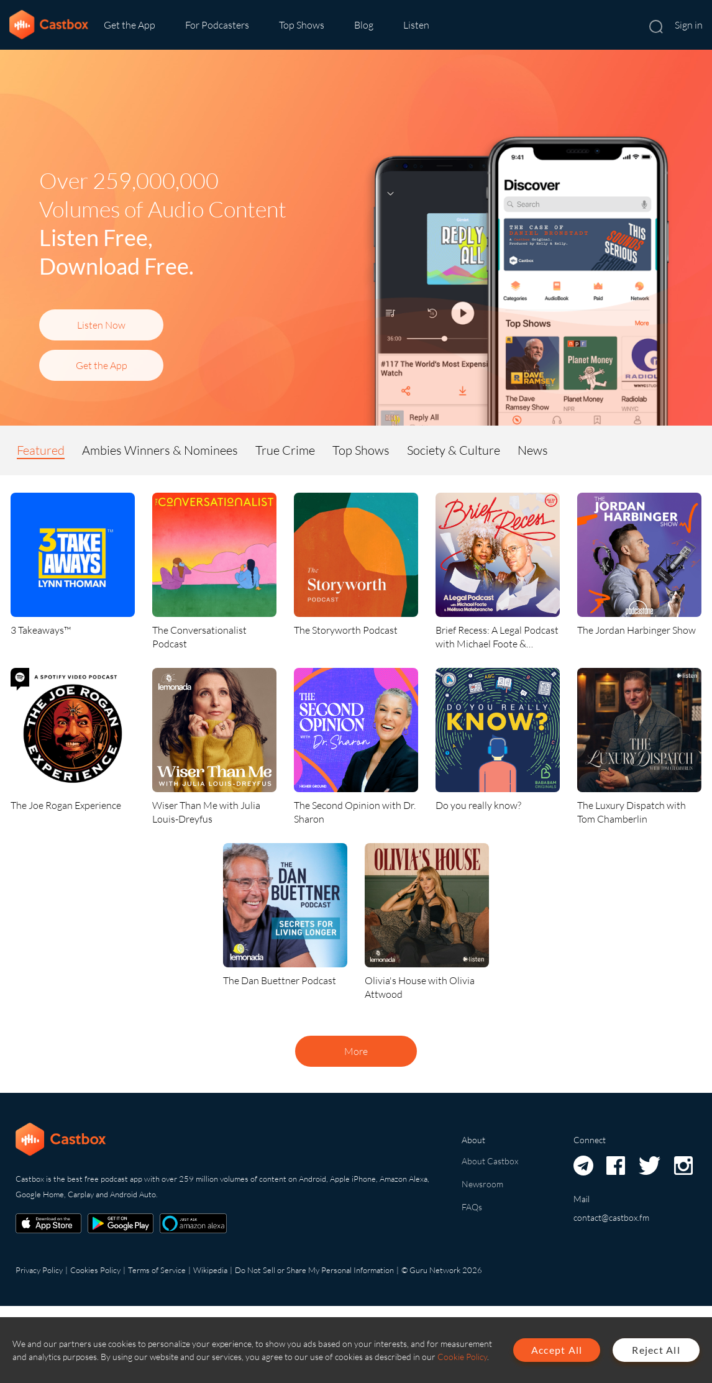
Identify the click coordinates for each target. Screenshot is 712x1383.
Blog (363, 25)
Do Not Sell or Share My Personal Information (314, 1270)
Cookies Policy (95, 1270)
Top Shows (301, 25)
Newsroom (482, 1184)
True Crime (285, 450)
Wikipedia (210, 1270)
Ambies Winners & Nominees (160, 450)
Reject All (656, 1350)
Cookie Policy (462, 1356)
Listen (416, 25)
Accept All (557, 1350)
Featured (41, 450)
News (533, 450)
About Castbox (490, 1161)
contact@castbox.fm (611, 1217)
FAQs (472, 1207)
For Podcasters (217, 25)
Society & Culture (453, 450)
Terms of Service (157, 1270)
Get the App (129, 25)
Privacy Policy (39, 1270)
